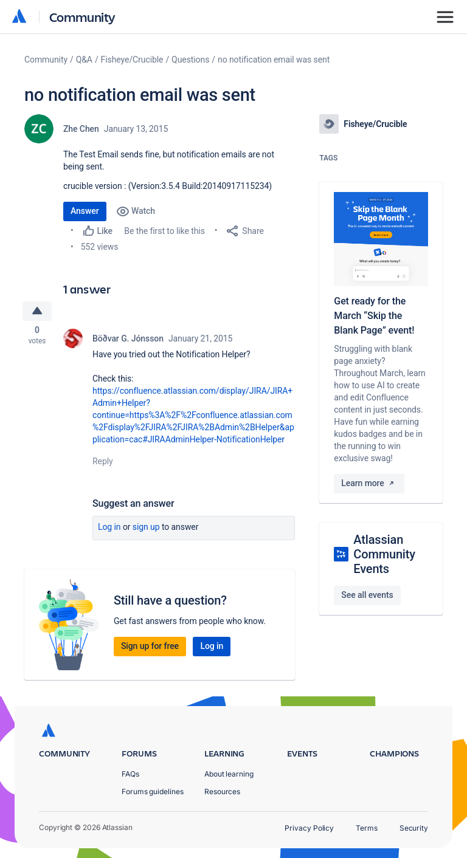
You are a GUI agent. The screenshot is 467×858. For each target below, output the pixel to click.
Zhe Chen (81, 129)
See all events (367, 595)
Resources (222, 791)
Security (414, 827)
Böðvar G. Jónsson (128, 340)
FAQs (130, 773)
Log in (109, 529)
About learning (229, 773)
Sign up (146, 529)
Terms (367, 827)
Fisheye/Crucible (132, 59)
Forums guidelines (153, 791)
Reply (102, 463)
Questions (190, 59)
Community (82, 17)
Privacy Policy (309, 827)
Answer (85, 211)
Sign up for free (150, 648)
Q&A (84, 59)
